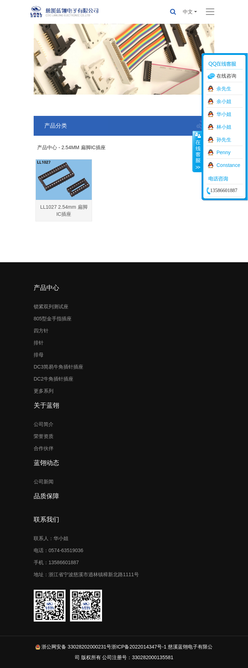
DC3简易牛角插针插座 (58, 367)
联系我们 (46, 519)
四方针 (41, 330)
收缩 (197, 151)
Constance (228, 165)
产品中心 (46, 287)
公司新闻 (43, 481)
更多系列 (43, 391)
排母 (39, 355)
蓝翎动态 (46, 462)
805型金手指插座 (53, 318)
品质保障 (46, 496)
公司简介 (43, 424)
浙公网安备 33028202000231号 (76, 647)
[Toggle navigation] (210, 11)
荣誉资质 (43, 436)
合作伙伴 (43, 448)
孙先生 (223, 139)
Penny (223, 152)
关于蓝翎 (46, 405)
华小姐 (223, 114)
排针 (39, 343)
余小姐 (223, 101)
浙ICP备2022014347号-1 (139, 647)
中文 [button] (188, 12)
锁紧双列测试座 (51, 306)
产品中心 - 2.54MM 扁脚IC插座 (71, 147)
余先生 (223, 88)
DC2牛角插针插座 (53, 379)
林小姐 (223, 127)
